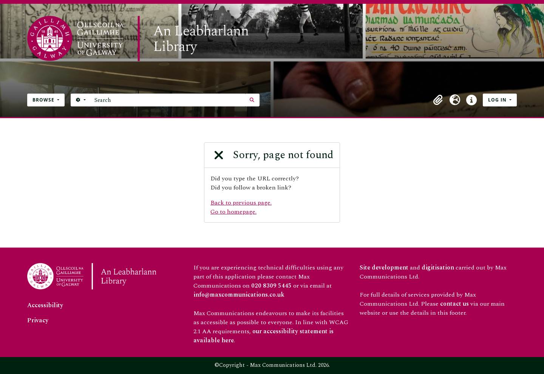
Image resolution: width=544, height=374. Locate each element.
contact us (454, 303)
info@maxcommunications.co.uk (238, 294)
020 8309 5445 (271, 285)
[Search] (168, 100)
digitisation (438, 267)
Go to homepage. (233, 211)
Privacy (37, 320)
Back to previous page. (241, 202)
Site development (384, 267)
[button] (438, 100)
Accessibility (45, 305)
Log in (498, 100)
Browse (44, 100)
